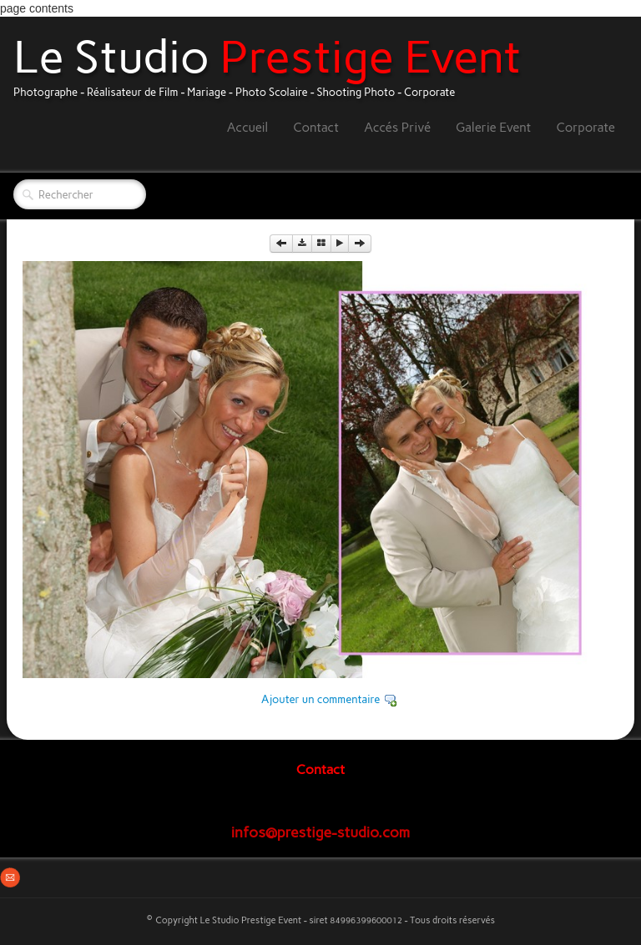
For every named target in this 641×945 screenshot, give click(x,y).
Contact (316, 127)
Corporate (585, 127)
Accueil (248, 127)
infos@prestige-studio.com (321, 832)
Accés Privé (397, 127)
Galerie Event (493, 127)
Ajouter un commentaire (321, 699)
